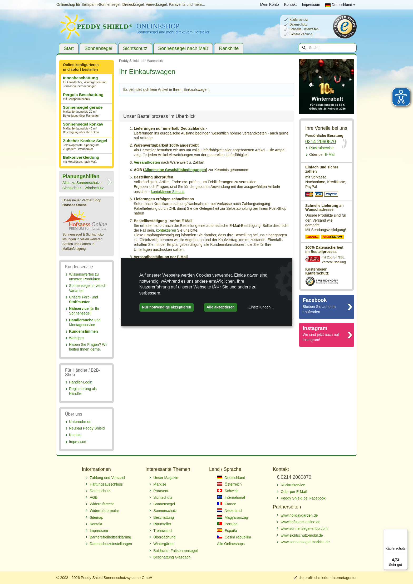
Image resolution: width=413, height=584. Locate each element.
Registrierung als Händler (83, 391)
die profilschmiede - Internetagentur (328, 578)
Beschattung (163, 517)
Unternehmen (80, 422)
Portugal (227, 524)
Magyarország (232, 517)
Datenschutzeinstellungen (111, 544)
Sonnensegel (98, 48)
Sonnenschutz (165, 510)
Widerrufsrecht (102, 504)
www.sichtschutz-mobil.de (302, 535)
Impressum (311, 4)
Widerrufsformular (104, 510)
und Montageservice (85, 322)
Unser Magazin (165, 478)
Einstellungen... (261, 307)
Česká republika (234, 537)
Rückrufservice (321, 148)
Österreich (229, 484)
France (226, 504)
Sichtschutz (135, 48)
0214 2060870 (320, 141)
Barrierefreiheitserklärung (110, 537)
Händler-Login (80, 382)
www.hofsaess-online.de (301, 522)
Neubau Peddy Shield (87, 428)
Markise (159, 484)
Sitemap (96, 517)
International (231, 497)
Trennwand (162, 530)
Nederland (229, 510)
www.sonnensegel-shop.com (304, 528)
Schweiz (227, 491)
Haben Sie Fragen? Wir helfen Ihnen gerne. (88, 346)
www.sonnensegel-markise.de (305, 542)
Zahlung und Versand (107, 478)
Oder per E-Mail (294, 492)
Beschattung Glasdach (171, 557)
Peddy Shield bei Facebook (303, 498)
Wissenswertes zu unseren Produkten (84, 276)
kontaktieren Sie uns (167, 191)
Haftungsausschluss (106, 484)
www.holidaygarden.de (299, 515)
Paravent (160, 491)
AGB (94, 497)
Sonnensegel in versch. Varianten (88, 287)
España (227, 530)
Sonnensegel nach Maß (183, 48)
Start (69, 48)
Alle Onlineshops (231, 544)
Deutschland (340, 5)
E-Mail (322, 154)
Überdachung (164, 537)
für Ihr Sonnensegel (84, 310)
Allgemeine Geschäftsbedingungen (175, 170)
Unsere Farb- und (83, 299)
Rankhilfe (229, 48)
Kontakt (290, 4)
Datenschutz (100, 491)
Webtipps (76, 338)
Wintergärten (163, 544)
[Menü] (404, 532)
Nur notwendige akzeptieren (166, 307)
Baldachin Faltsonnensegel (175, 550)
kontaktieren (166, 230)
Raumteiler (162, 524)
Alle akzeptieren (220, 307)
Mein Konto (269, 4)
